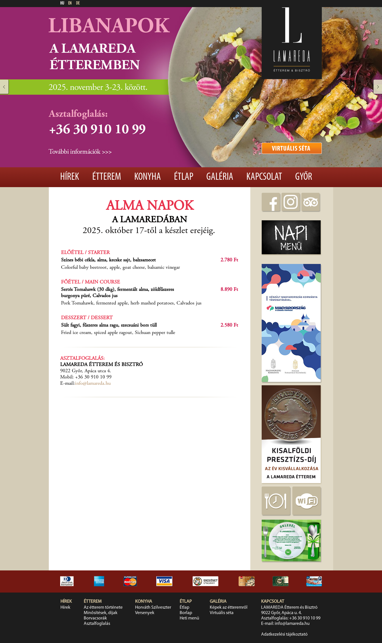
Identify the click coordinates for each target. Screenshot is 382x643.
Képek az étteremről (228, 607)
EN (70, 3)
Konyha (147, 177)
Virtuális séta (222, 613)
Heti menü (189, 618)
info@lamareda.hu (93, 383)
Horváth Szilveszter (153, 607)
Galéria (219, 177)
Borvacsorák (95, 618)
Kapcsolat (264, 177)
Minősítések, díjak (100, 613)
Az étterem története (103, 607)
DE (77, 3)
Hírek (69, 177)
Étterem (106, 177)
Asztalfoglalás (97, 623)
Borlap (186, 613)
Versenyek (144, 613)
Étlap (183, 177)
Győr (303, 177)
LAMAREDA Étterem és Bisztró (289, 607)
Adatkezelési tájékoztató (284, 634)
